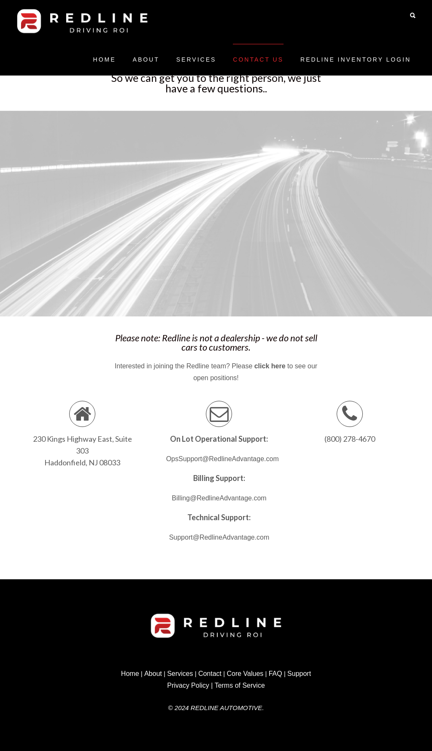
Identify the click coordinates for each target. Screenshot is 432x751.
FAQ (275, 673)
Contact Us (258, 59)
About (146, 59)
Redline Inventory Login (355, 59)
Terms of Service (240, 685)
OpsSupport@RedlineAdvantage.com (222, 458)
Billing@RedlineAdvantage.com (219, 498)
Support (299, 673)
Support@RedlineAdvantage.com (219, 537)
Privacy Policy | (190, 685)
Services (196, 59)
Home (104, 59)
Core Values (245, 673)
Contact (209, 673)
